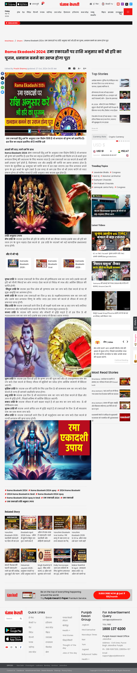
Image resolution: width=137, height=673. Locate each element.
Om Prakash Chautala (102, 183)
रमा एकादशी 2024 (50, 498)
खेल (47, 652)
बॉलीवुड (66, 625)
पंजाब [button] (42, 12)
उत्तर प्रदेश (32, 652)
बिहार (48, 632)
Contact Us (11, 670)
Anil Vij (95, 176)
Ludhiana (39, 665)
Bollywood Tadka (89, 654)
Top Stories (100, 74)
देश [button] (23, 12)
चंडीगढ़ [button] (49, 12)
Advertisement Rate (32, 670)
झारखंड (110, 12)
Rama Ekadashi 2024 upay (42, 490)
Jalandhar (63, 665)
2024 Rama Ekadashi (68, 490)
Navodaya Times (89, 634)
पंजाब (31, 642)
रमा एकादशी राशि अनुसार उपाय (19, 501)
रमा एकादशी (66, 498)
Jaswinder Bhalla (100, 172)
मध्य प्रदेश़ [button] (84, 12)
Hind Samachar (88, 630)
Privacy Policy (67, 670)
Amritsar (54, 665)
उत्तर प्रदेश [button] (57, 12)
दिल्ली (35, 12)
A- (79, 68)
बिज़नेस (49, 647)
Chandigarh (29, 665)
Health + (66, 630)
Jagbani (85, 625)
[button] (94, 206)
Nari (83, 639)
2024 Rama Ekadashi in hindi (20, 494)
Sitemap (57, 670)
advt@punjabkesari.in (112, 619)
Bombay (47, 665)
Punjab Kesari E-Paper (57, 598)
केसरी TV (32, 622)
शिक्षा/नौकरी (67, 640)
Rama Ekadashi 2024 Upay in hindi (22, 498)
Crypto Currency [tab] (116, 137)
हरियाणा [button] (75, 12)
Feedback (20, 670)
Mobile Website (47, 670)
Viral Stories (68, 635)
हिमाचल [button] (67, 12)
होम (18, 12)
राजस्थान (49, 642)
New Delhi (20, 665)
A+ (85, 68)
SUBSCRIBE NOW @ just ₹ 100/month (112, 595)
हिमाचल (49, 617)
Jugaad (85, 649)
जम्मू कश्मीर (93, 13)
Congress (115, 172)
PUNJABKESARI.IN (109, 670)
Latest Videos (98, 225)
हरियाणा (49, 622)
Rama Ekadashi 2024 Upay (50, 494)
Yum (84, 644)
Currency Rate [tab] (99, 136)
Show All (95, 128)
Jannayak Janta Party (102, 187)
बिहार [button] (103, 12)
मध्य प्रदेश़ (49, 627)
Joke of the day (70, 653)
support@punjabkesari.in (113, 656)
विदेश (31, 632)
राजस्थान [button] (119, 12)
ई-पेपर (31, 617)
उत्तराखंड (49, 637)
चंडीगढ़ (31, 647)
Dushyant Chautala (101, 180)
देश (30, 627)
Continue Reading (121, 360)
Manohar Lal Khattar (110, 176)
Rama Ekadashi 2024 (16, 490)
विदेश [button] (29, 12)
